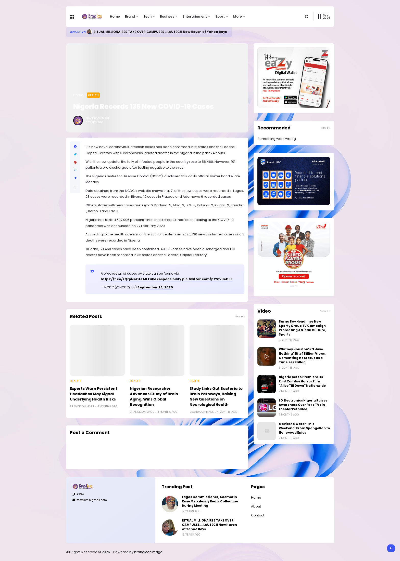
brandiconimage (148, 552)
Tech (147, 16)
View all (239, 316)
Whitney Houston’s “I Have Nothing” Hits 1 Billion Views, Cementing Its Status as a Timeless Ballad (302, 355)
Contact (257, 515)
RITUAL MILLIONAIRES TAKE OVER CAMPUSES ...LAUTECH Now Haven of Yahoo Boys (160, 32)
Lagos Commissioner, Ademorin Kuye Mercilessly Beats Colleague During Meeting (210, 501)
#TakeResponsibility (162, 279)
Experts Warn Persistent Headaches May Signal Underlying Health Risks (93, 394)
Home (115, 16)
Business (167, 16)
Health (93, 95)
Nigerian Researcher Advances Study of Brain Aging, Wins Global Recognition (154, 396)
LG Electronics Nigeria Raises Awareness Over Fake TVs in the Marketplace (303, 404)
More (237, 16)
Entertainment (195, 16)
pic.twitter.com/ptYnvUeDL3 (207, 279)
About (256, 506)
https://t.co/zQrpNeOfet (122, 279)
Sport (220, 16)
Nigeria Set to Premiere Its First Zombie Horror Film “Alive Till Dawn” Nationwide (302, 381)
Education (78, 32)
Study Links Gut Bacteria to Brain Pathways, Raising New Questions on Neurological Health (216, 396)
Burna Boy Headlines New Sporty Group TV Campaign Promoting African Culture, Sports (302, 328)
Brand (130, 16)
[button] (75, 187)
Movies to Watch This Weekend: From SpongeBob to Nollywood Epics (304, 428)
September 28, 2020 (155, 287)
